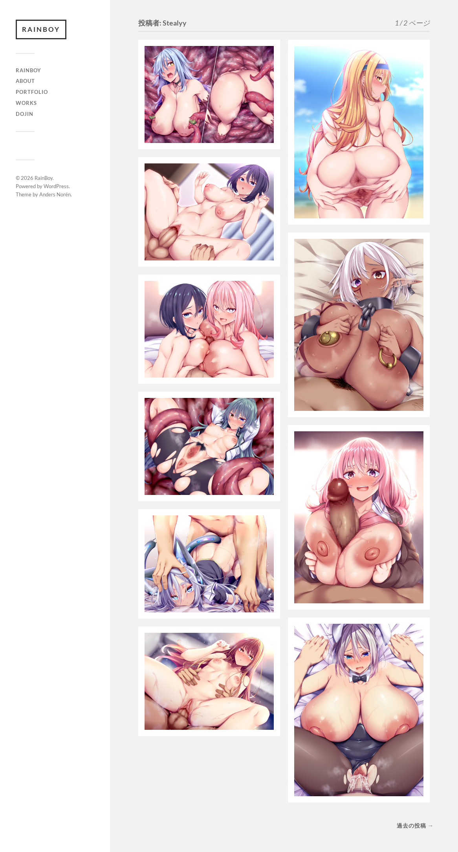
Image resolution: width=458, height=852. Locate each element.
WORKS (26, 103)
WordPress (56, 186)
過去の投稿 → (415, 825)
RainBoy (41, 29)
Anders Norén (55, 194)
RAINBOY (28, 70)
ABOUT (25, 81)
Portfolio (32, 92)
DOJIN (24, 114)
